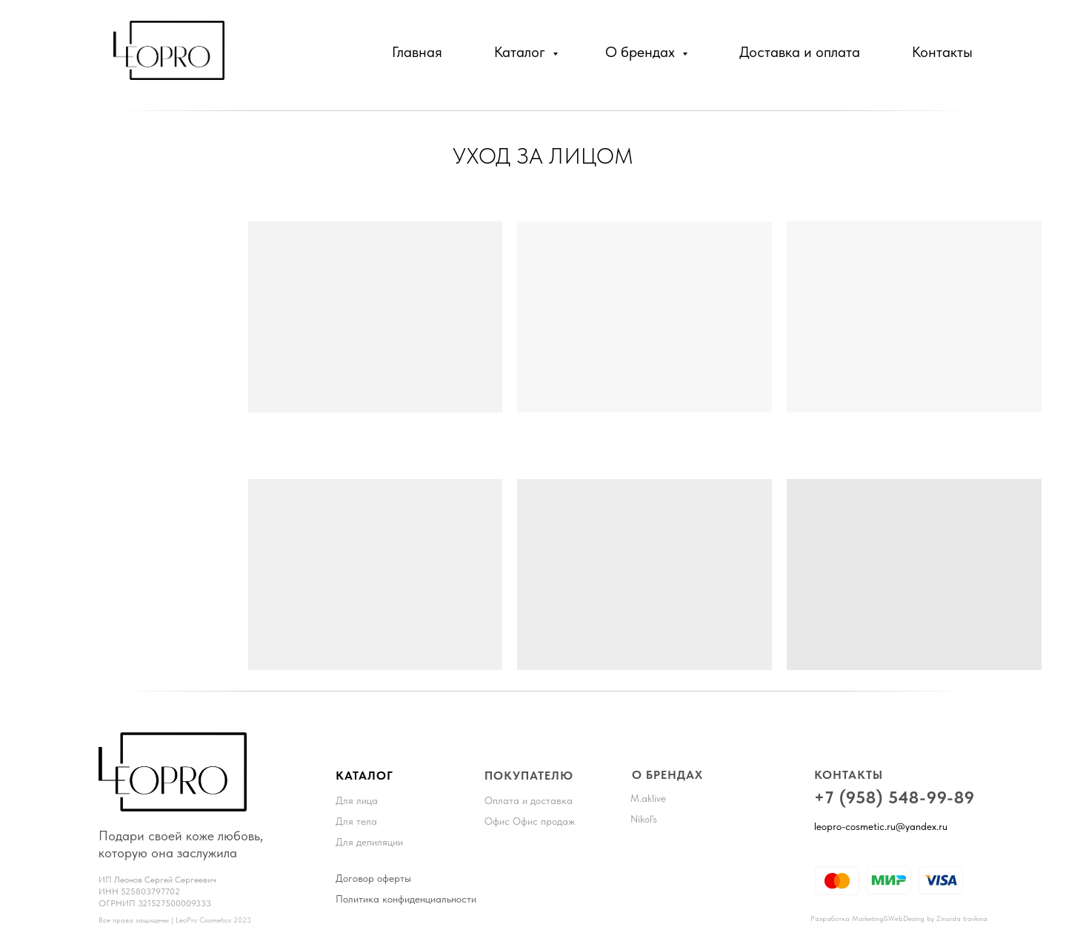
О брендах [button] (642, 52)
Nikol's (643, 819)
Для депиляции (369, 842)
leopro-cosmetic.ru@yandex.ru (880, 826)
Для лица (357, 800)
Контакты (942, 52)
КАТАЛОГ (364, 776)
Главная (417, 52)
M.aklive (648, 798)
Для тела (356, 821)
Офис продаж (544, 821)
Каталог (521, 52)
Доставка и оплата (799, 52)
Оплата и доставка (528, 800)
